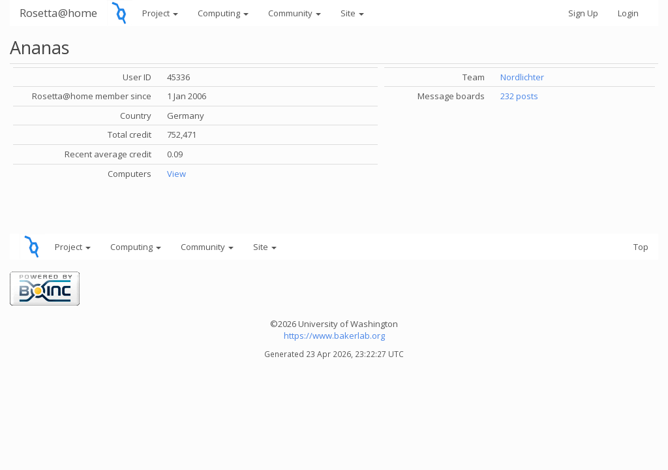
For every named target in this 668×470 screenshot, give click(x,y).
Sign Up (583, 13)
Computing (223, 13)
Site (352, 13)
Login (628, 13)
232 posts (519, 96)
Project (160, 13)
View (176, 174)
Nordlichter (522, 77)
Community (294, 13)
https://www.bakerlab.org (334, 335)
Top (640, 247)
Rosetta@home (58, 12)
